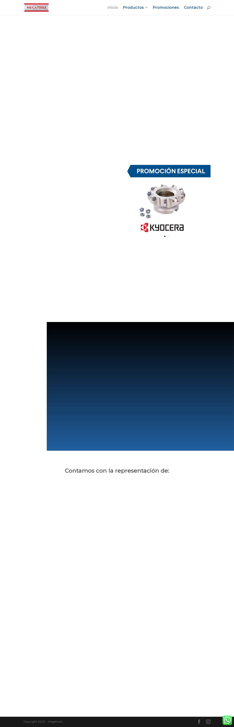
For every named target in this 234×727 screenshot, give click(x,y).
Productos (133, 8)
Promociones (166, 8)
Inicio (112, 8)
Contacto (193, 8)
